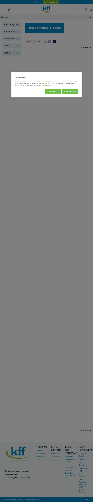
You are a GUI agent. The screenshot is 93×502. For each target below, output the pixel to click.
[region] (46, 84)
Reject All (52, 91)
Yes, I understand (70, 91)
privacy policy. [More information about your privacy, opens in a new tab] (46, 85)
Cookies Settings (69, 83)
